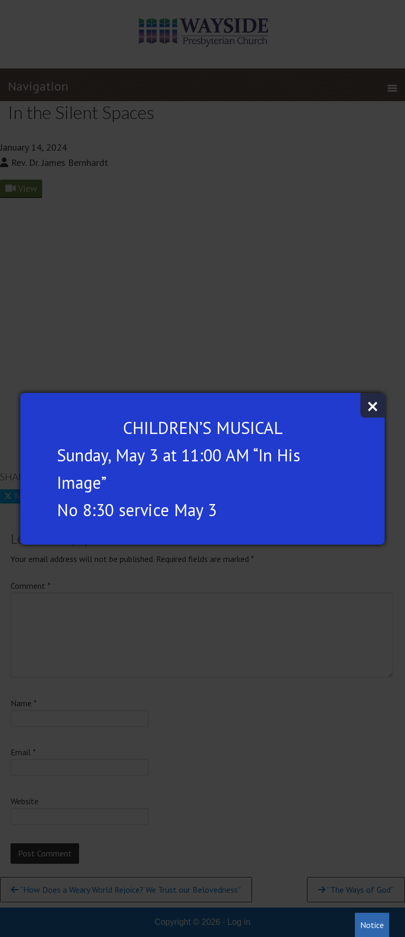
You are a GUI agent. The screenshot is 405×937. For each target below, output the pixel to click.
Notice (372, 925)
